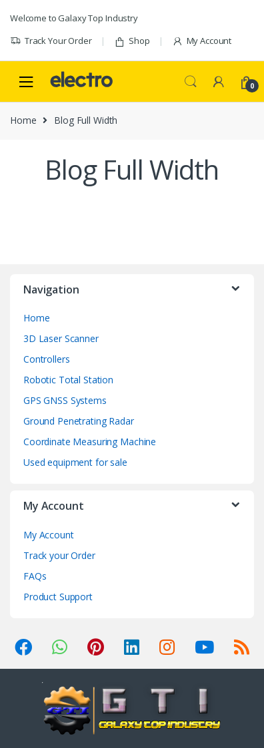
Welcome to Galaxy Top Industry (74, 18)
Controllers (46, 359)
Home (23, 120)
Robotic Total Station (68, 379)
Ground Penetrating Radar (78, 421)
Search (190, 82)
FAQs (34, 576)
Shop (132, 41)
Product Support (58, 596)
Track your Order (59, 555)
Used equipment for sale (75, 462)
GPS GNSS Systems (65, 400)
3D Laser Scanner (61, 338)
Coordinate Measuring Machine (89, 441)
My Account (201, 41)
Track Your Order (51, 41)
